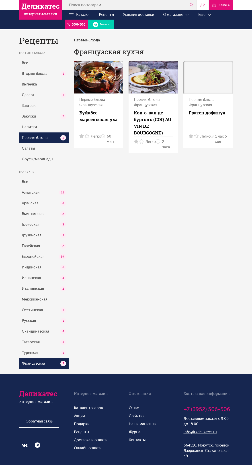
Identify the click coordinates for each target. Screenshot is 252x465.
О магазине (176, 14)
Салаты (28, 148)
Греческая (44, 224)
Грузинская (44, 235)
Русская (44, 320)
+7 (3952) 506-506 (207, 409)
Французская (44, 363)
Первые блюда (44, 137)
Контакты (137, 440)
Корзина (220, 5)
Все (25, 63)
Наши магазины (142, 424)
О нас (134, 408)
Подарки (82, 424)
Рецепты (106, 14)
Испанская (44, 278)
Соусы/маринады (37, 159)
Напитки (29, 127)
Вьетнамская (44, 214)
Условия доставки (138, 14)
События (136, 416)
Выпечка (29, 84)
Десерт (44, 95)
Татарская (44, 342)
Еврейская (44, 246)
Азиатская (44, 192)
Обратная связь (39, 421)
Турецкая (44, 352)
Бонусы (101, 24)
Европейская (44, 256)
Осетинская (44, 310)
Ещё (205, 14)
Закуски (44, 116)
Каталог (79, 14)
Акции (79, 416)
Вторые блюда (44, 73)
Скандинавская (44, 331)
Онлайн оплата (87, 448)
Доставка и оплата (90, 440)
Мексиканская (34, 299)
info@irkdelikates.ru (200, 432)
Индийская (44, 267)
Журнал (135, 432)
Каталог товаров (88, 408)
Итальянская (44, 288)
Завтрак (29, 106)
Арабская (44, 203)
